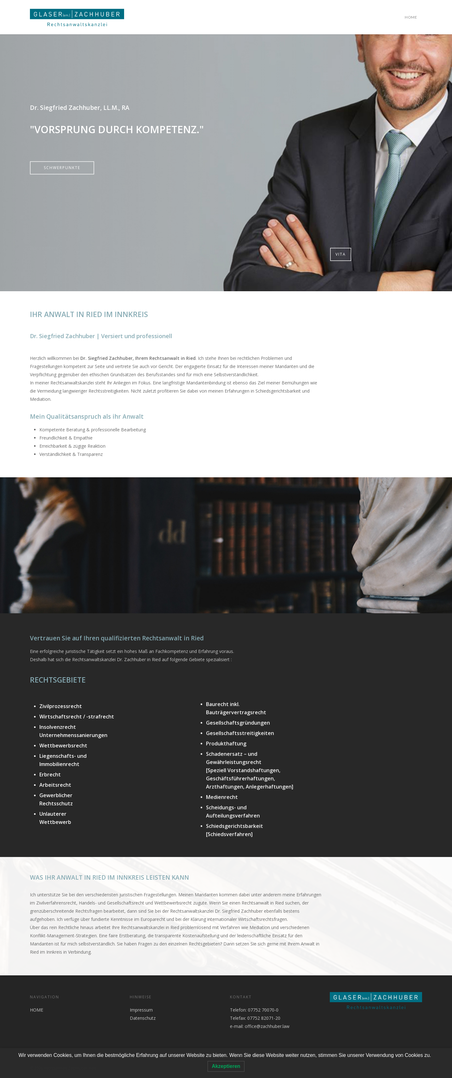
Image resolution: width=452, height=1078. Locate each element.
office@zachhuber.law (267, 1026)
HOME (411, 17)
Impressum (141, 1010)
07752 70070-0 (262, 1010)
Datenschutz (143, 1018)
